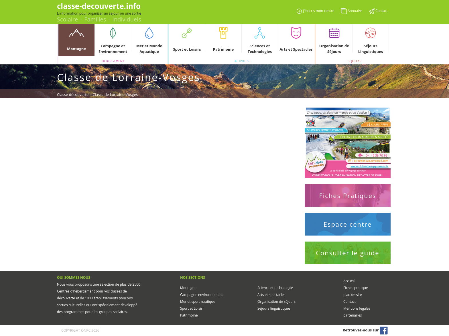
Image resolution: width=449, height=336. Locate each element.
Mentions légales (356, 308)
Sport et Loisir (191, 308)
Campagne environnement (201, 294)
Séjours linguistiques (273, 308)
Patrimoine (189, 315)
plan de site (352, 294)
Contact (349, 301)
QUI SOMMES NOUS (73, 277)
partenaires (352, 315)
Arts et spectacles (271, 294)
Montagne (188, 287)
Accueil (349, 280)
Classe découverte (72, 94)
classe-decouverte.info (99, 6)
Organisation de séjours (276, 301)
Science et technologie (275, 287)
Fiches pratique (355, 287)
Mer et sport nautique (197, 301)
